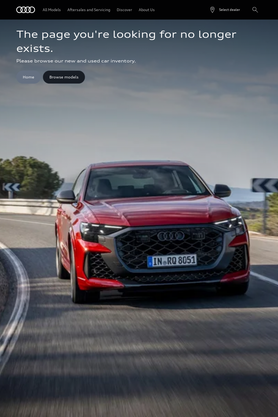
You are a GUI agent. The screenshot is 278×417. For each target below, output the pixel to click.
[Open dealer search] (225, 9)
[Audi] (25, 10)
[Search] (255, 9)
